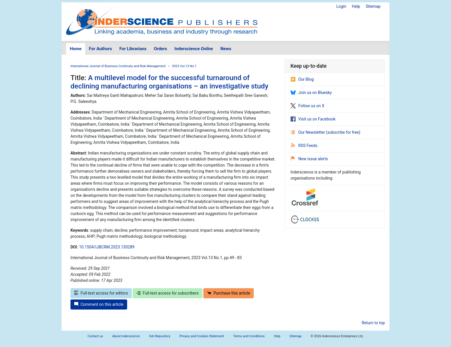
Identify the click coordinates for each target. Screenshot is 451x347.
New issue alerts (309, 158)
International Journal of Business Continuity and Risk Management (118, 66)
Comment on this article (98, 304)
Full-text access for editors (101, 293)
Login (341, 6)
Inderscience (194, 48)
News (225, 48)
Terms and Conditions (249, 336)
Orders (160, 48)
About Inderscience (126, 336)
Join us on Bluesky (311, 92)
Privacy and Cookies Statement (201, 336)
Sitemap (373, 6)
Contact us (95, 336)
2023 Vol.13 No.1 (184, 66)
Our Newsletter (308, 132)
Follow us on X (307, 105)
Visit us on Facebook (313, 119)
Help (356, 6)
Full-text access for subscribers (167, 293)
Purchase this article (228, 293)
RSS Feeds (304, 145)
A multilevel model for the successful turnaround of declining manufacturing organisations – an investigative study (169, 81)
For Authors (100, 48)
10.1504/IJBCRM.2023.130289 (107, 247)
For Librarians (132, 48)
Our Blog (302, 79)
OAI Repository (159, 336)
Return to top (373, 322)
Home (76, 48)
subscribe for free (343, 132)
